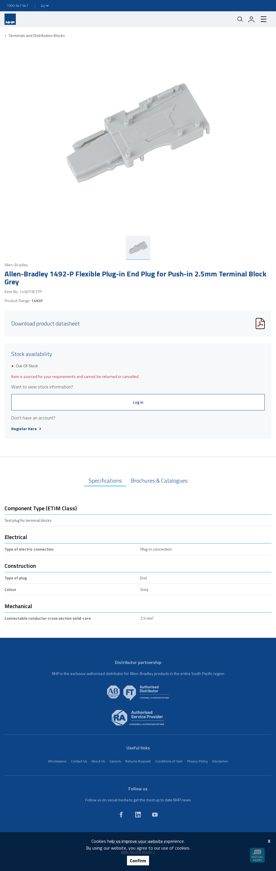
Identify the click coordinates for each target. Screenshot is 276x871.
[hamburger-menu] (263, 19)
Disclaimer (220, 761)
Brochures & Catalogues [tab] (159, 480)
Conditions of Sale (169, 761)
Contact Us (79, 761)
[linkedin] (138, 814)
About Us (98, 761)
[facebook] (121, 814)
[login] (251, 19)
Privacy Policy (197, 761)
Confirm (138, 860)
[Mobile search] (240, 19)
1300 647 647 (17, 5)
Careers (115, 761)
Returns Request (138, 761)
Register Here (26, 429)
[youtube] (155, 814)
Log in (138, 402)
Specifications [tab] (105, 480)
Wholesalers (57, 761)
